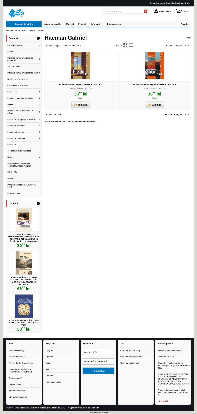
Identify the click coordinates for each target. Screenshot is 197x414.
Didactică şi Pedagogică (78, 88)
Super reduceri (13, 66)
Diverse (10, 157)
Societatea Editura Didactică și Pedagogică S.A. (42, 408)
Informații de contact (18, 397)
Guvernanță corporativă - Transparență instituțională (20, 370)
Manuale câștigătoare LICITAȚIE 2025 (21, 186)
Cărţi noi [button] (13, 203)
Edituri (49, 363)
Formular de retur (53, 382)
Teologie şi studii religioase (19, 151)
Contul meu (161, 11)
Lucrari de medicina (16, 138)
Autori (48, 369)
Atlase (10, 104)
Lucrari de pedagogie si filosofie (21, 119)
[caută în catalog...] (122, 11)
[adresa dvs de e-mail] (98, 361)
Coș (181, 11)
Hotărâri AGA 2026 (166, 357)
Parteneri (50, 375)
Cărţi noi (49, 350)
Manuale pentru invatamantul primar (20, 111)
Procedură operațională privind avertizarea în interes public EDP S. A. (173, 392)
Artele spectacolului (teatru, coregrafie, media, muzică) (19, 164)
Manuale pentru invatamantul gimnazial (20, 59)
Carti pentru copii (14, 45)
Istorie (10, 51)
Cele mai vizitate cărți (129, 363)
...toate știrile (163, 401)
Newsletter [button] (88, 343)
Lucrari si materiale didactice (20, 98)
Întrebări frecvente (17, 391)
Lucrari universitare (15, 132)
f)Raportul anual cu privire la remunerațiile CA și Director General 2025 (174, 365)
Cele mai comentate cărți (131, 357)
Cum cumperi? (15, 378)
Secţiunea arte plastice (17, 79)
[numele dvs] (98, 352)
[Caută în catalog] (145, 11)
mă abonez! (98, 370)
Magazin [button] (50, 343)
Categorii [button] (13, 38)
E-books (11, 178)
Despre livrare (15, 384)
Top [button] (122, 343)
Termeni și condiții (16, 350)
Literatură (11, 144)
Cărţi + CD (12, 172)
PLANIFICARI (13, 193)
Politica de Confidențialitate (21, 363)
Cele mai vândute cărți (130, 350)
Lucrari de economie (16, 126)
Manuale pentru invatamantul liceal (22, 73)
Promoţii (49, 357)
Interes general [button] (165, 343)
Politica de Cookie (17, 357)
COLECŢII (12, 92)
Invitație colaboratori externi (170, 350)
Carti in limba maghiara (17, 85)
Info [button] (11, 343)
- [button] (38, 38)
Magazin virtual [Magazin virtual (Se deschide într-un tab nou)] (75, 408)
